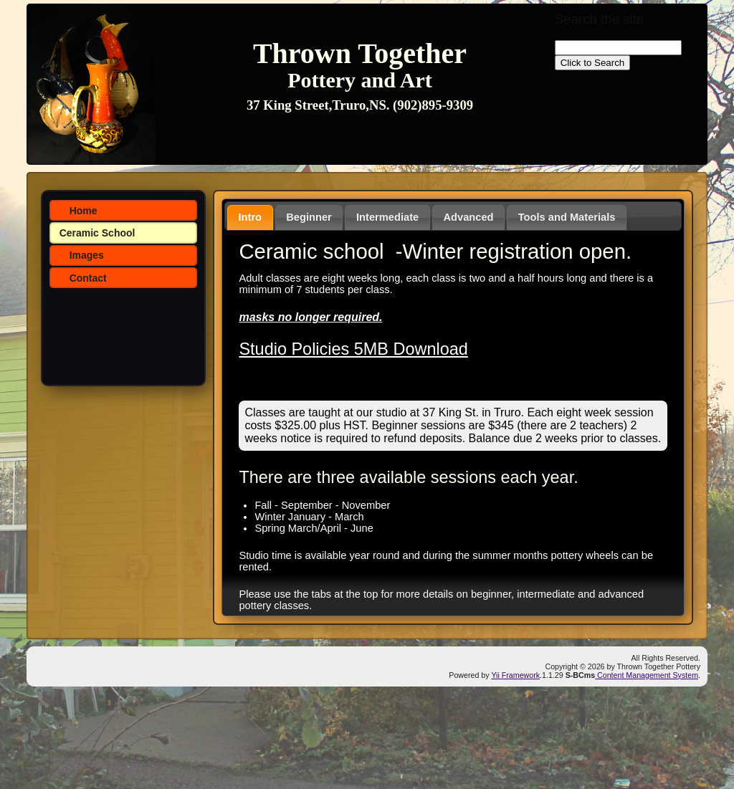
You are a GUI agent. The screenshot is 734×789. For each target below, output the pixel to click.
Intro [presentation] (250, 217)
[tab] (250, 217)
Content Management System (646, 675)
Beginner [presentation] (309, 217)
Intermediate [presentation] (387, 217)
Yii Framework (515, 675)
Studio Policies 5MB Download (353, 349)
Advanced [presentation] (468, 217)
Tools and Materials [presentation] (567, 217)
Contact (88, 278)
